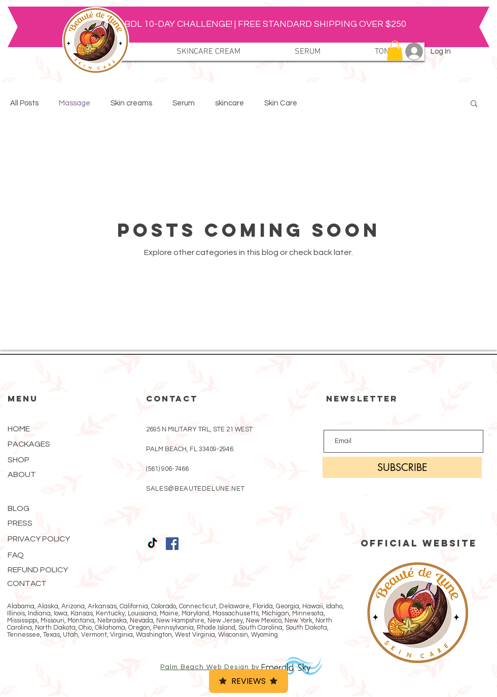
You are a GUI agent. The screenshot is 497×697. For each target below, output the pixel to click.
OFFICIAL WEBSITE (419, 543)
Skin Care (280, 103)
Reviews (248, 681)
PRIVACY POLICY (39, 539)
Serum (183, 103)
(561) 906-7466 (167, 468)
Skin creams (131, 103)
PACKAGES (29, 444)
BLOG (18, 508)
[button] (394, 50)
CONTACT (27, 583)
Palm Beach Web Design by (209, 667)
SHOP (18, 460)
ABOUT (22, 474)
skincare (229, 103)
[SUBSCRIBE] (402, 467)
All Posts (24, 103)
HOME (19, 429)
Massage (74, 103)
